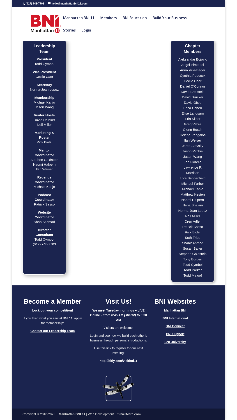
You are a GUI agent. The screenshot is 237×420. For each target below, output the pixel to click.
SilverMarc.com (129, 414)
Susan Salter (192, 248)
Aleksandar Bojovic (192, 59)
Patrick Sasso (192, 227)
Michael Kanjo (192, 189)
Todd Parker (193, 270)
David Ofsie (193, 102)
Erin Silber (192, 119)
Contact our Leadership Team (52, 331)
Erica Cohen (192, 108)
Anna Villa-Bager (192, 70)
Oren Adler (192, 221)
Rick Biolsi (192, 232)
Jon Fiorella (192, 162)
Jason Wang (192, 156)
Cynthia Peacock (192, 75)
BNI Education (135, 18)
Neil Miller (192, 216)
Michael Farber (192, 183)
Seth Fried (192, 237)
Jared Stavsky (192, 146)
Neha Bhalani (192, 205)
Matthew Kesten (192, 194)
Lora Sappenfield (192, 178)
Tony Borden (192, 259)
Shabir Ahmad (192, 243)
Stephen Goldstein (193, 254)
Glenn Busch (192, 129)
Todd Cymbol (192, 264)
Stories (69, 31)
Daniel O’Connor (192, 86)
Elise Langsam (193, 113)
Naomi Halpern (192, 200)
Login (86, 31)
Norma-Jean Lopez (192, 210)
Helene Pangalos (192, 135)
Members (108, 18)
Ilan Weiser (192, 140)
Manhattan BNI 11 (78, 18)
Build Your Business (170, 18)
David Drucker (192, 97)
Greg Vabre (192, 124)
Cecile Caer (192, 81)
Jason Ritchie (192, 151)
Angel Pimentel (192, 65)
